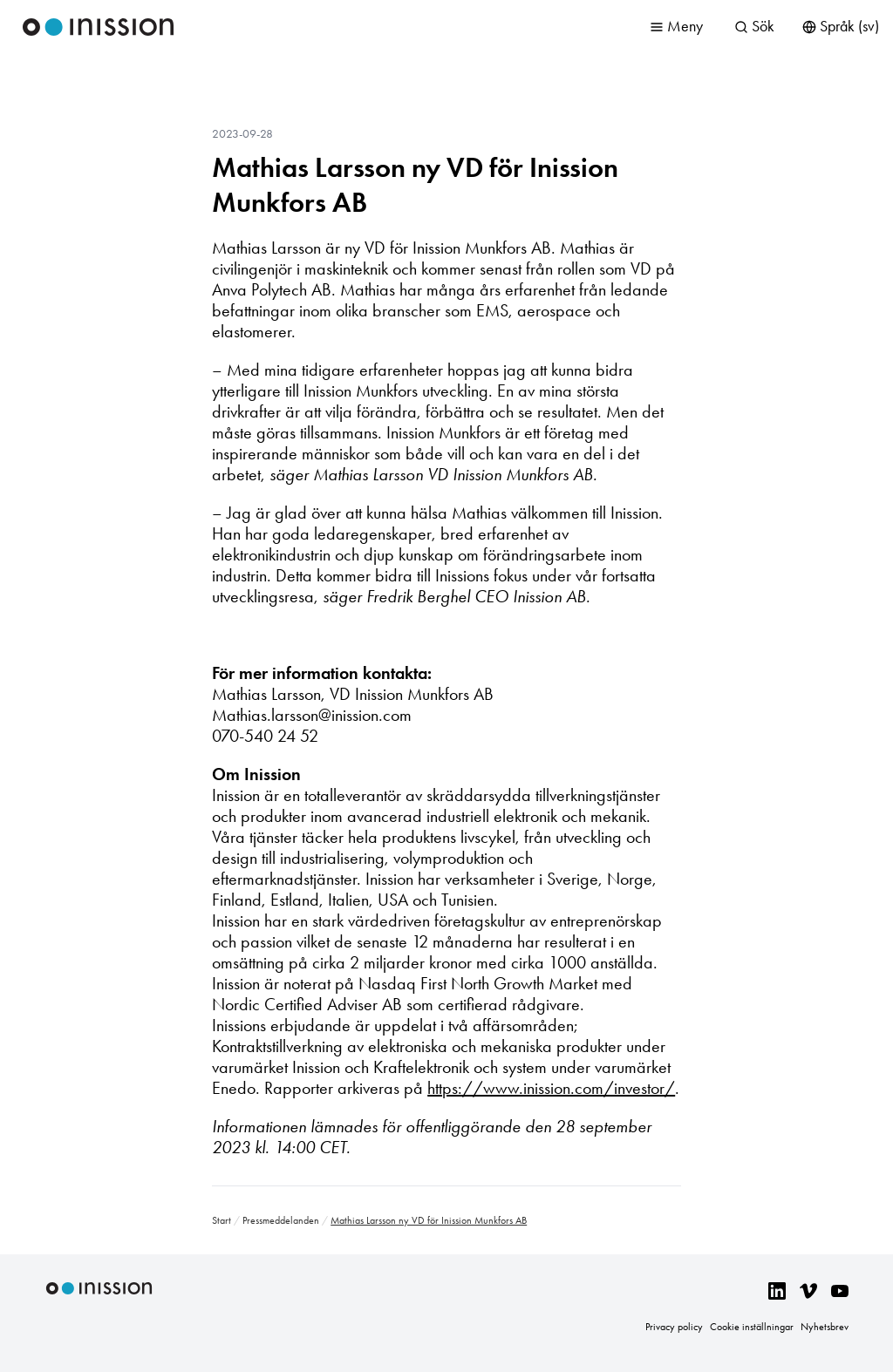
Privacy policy (674, 1327)
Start (221, 1220)
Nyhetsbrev (825, 1327)
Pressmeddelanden (280, 1220)
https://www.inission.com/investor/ (551, 1087)
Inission (98, 27)
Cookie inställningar (752, 1327)
